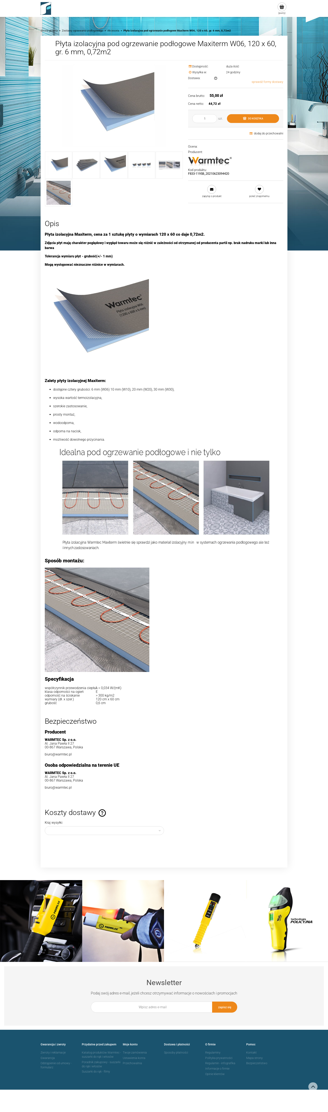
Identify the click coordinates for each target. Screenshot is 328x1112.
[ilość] (204, 118)
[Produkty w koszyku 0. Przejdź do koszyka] (281, 9)
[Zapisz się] (224, 1007)
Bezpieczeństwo (256, 1062)
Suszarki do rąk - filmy (96, 1071)
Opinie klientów (215, 1073)
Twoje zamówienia (135, 1052)
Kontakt (251, 1052)
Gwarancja (48, 1057)
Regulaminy (212, 1052)
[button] (211, 191)
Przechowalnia (132, 1062)
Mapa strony (254, 1057)
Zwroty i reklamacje (53, 1052)
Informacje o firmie (217, 1068)
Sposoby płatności (176, 1052)
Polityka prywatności (218, 1057)
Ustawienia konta (134, 1057)
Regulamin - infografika (220, 1062)
